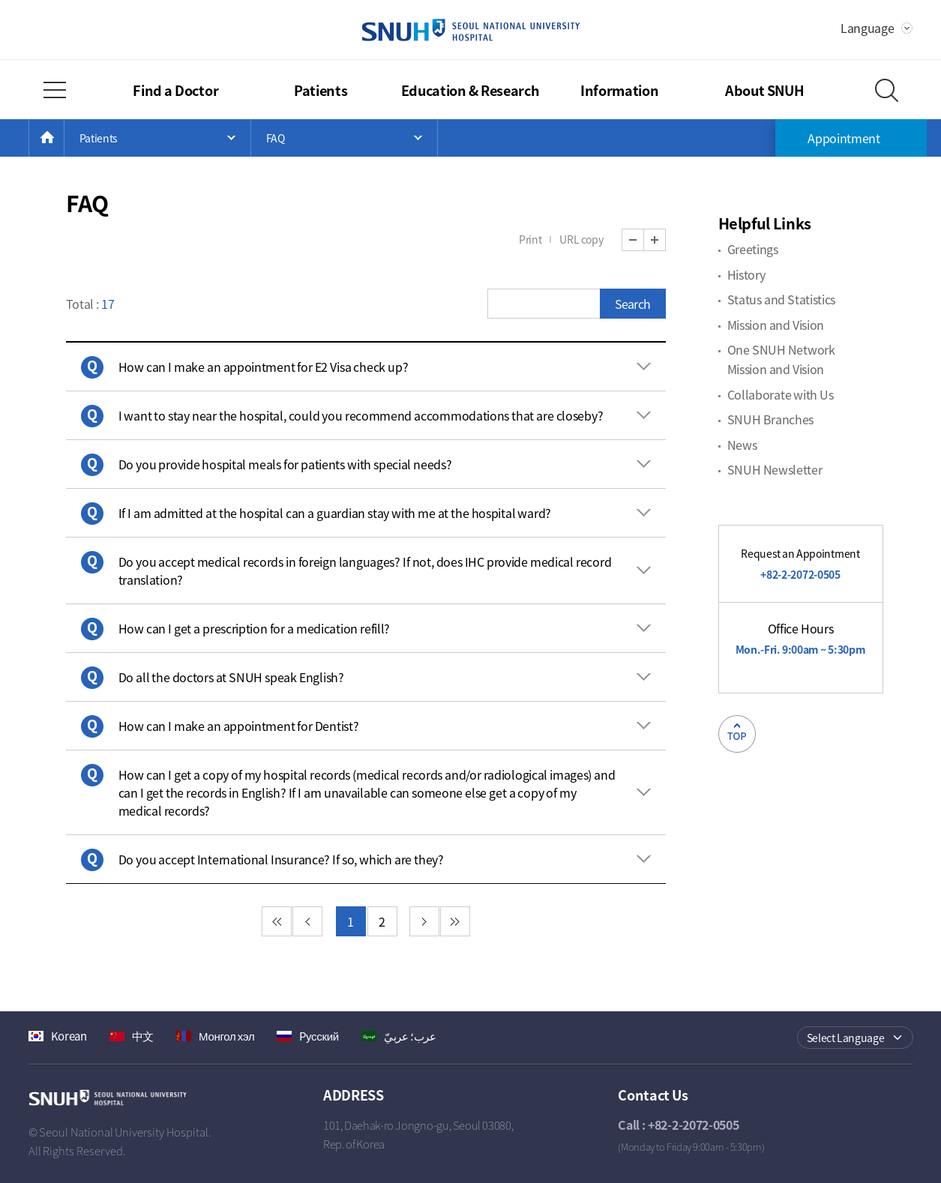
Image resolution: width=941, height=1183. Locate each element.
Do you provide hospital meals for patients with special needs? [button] (285, 464)
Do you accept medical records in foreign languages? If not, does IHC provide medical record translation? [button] (365, 571)
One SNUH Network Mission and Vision (781, 359)
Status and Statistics (781, 299)
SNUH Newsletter (775, 469)
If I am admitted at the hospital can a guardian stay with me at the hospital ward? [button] (334, 513)
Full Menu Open (54, 90)
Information (619, 90)
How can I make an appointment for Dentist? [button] (238, 726)
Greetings (752, 249)
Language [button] (868, 28)
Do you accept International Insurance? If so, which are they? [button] (281, 859)
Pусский (319, 1036)
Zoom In (665, 240)
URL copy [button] (581, 239)
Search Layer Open (886, 90)
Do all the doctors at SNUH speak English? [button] (231, 677)
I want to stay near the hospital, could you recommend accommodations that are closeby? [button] (361, 415)
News (742, 445)
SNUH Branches (770, 419)
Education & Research (470, 90)
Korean (69, 1036)
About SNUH (765, 90)
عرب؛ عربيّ (410, 1036)
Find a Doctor (175, 90)
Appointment (844, 138)
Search (632, 304)
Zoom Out (643, 240)
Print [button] (530, 239)
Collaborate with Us (780, 394)
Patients (321, 90)
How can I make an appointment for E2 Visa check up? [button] (263, 367)
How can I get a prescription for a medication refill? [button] (254, 628)
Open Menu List (157, 138)
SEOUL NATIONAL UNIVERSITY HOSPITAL (470, 30)
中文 (143, 1036)
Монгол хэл (226, 1036)
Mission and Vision (776, 325)
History (746, 274)
